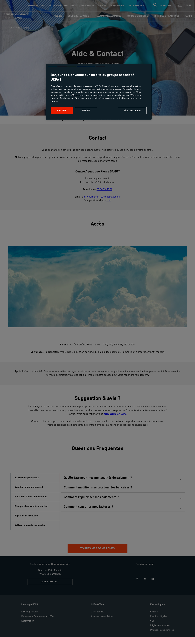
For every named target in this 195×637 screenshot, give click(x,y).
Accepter (62, 110)
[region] (99, 92)
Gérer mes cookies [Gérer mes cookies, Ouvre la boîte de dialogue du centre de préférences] (132, 110)
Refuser (86, 110)
